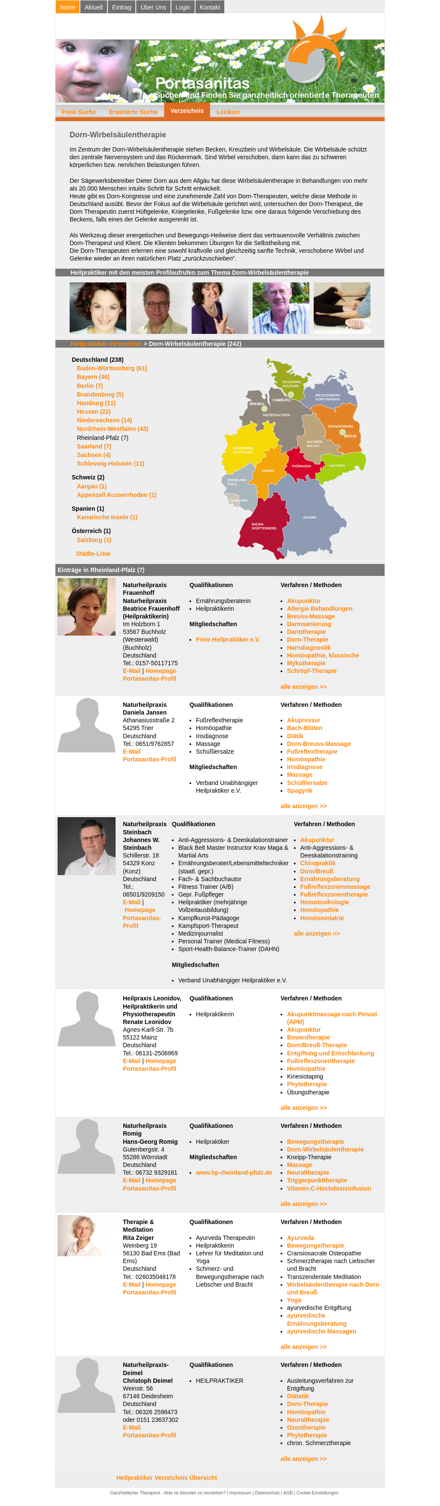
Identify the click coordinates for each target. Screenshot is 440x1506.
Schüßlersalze (307, 782)
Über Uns (153, 7)
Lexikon (228, 112)
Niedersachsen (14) (104, 420)
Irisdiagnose (304, 767)
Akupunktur (304, 600)
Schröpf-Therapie (312, 670)
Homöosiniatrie (322, 918)
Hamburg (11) (96, 403)
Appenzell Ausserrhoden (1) (116, 494)
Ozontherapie (306, 1427)
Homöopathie (306, 759)
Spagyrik (299, 790)
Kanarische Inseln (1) (107, 517)
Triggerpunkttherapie (317, 1180)
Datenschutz (267, 1493)
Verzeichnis (187, 110)
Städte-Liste (93, 553)
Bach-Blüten (304, 727)
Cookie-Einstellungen (317, 1493)
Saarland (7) (94, 446)
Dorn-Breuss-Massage (319, 743)
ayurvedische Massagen (321, 1331)
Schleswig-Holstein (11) (110, 463)
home (67, 7)
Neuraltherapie (308, 1172)
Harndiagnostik (309, 647)
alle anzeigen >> (304, 686)
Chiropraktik (318, 863)
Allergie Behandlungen (319, 608)
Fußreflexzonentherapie (334, 894)
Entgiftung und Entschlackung (330, 1053)
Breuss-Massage (311, 616)
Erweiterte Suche (133, 112)
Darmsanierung (309, 624)
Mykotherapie (306, 663)
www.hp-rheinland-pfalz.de (234, 1172)
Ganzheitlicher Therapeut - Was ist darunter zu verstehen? (168, 1493)
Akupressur (304, 720)
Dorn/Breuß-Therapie (317, 1045)
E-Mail (132, 670)
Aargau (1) (92, 486)
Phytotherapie (307, 1084)
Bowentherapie (308, 1037)
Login (183, 7)
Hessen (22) (94, 411)
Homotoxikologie (324, 902)
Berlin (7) (90, 385)
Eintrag (121, 7)
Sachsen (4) (94, 454)
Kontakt (210, 7)
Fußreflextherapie (312, 751)
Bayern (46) (93, 376)
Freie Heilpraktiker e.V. (228, 639)
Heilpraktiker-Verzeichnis (106, 343)
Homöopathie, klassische (323, 655)
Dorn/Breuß (316, 871)
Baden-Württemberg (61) (112, 368)
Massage (299, 774)
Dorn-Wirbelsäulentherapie (325, 1149)
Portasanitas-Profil (149, 678)
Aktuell (94, 7)
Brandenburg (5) (100, 394)
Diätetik (298, 1396)
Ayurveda (300, 1237)
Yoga (294, 1300)
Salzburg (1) (94, 539)
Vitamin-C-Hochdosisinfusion (329, 1188)
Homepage (161, 670)
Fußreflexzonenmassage (335, 886)
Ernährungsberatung (330, 879)
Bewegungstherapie (315, 1141)
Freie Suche (79, 112)
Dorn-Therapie (307, 639)
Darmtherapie (306, 631)
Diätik (295, 736)
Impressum (240, 1493)
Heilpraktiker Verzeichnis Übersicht (166, 1477)
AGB (288, 1493)
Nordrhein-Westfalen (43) (112, 428)
